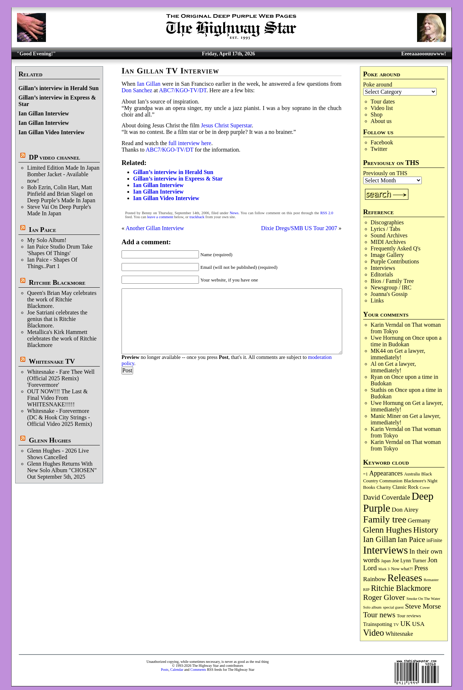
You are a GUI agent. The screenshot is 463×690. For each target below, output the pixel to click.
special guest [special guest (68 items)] (393, 607)
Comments (198, 670)
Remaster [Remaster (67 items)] (431, 579)
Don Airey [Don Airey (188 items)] (405, 509)
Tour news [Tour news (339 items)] (379, 614)
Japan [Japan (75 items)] (386, 561)
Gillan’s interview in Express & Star (178, 178)
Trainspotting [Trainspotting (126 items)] (377, 624)
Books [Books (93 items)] (369, 487)
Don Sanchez (137, 90)
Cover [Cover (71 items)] (425, 487)
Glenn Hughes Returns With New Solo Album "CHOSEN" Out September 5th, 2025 (62, 470)
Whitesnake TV (52, 361)
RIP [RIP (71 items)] (366, 589)
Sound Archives (389, 235)
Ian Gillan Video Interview (51, 132)
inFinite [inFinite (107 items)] (434, 540)
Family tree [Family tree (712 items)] (384, 519)
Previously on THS (385, 173)
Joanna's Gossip (389, 294)
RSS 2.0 (326, 213)
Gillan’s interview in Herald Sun (58, 88)
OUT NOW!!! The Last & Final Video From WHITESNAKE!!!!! (57, 397)
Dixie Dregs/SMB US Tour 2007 (299, 228)
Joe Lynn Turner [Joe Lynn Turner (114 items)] (409, 560)
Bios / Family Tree (392, 281)
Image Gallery (387, 255)
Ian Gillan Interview (43, 113)
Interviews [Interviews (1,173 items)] (385, 550)
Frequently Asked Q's (396, 248)
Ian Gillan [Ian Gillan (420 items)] (379, 539)
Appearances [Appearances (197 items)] (386, 473)
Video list (382, 108)
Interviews (383, 268)
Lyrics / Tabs (385, 229)
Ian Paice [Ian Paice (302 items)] (411, 539)
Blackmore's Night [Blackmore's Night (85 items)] (420, 480)
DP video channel (54, 157)
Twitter (379, 149)
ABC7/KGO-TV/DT (183, 90)
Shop (377, 114)
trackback (197, 217)
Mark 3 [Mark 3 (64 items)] (384, 569)
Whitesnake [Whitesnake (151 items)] (399, 634)
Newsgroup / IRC (391, 287)
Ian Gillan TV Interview (170, 70)
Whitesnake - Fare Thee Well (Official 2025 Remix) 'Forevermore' (61, 378)
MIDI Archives (388, 242)
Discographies (387, 222)
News (234, 213)
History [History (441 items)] (425, 529)
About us (381, 121)
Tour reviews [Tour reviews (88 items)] (409, 615)
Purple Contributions (395, 261)
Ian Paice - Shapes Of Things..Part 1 (52, 263)
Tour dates (383, 101)
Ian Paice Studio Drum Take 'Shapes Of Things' (60, 250)
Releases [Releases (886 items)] (404, 577)
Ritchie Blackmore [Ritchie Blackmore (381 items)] (401, 588)
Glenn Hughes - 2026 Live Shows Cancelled (58, 454)
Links (377, 300)
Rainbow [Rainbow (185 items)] (374, 579)
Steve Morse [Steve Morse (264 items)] (423, 606)
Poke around (377, 84)
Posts (165, 670)
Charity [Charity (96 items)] (384, 487)
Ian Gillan (149, 84)
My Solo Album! (46, 240)
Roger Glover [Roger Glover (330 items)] (384, 597)
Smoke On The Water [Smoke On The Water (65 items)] (423, 598)
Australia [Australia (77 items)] (412, 474)
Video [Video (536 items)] (373, 633)
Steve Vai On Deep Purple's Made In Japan (59, 210)
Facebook (382, 142)
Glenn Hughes (50, 440)
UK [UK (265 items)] (405, 623)
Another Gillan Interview (155, 228)
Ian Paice (42, 229)
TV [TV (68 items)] (396, 624)
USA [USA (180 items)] (418, 624)
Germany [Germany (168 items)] (419, 520)
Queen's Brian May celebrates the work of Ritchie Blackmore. (62, 299)
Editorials (382, 274)
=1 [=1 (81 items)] (365, 474)
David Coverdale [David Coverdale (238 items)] (386, 497)
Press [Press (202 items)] (421, 568)
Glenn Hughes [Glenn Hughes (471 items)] (387, 529)
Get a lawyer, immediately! (398, 354)
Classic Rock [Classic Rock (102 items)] (405, 487)
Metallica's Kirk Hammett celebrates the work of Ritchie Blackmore (62, 338)
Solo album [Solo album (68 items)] (372, 607)
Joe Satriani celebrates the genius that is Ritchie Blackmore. (57, 319)
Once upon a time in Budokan (406, 341)
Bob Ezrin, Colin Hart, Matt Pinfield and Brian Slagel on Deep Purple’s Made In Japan (61, 193)
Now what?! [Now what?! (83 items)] (402, 568)
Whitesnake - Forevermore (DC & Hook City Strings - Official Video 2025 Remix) (59, 417)
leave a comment (160, 217)
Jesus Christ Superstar (226, 125)
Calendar (176, 670)
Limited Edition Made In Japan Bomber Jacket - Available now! (63, 174)
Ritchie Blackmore (57, 282)
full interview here (190, 143)
